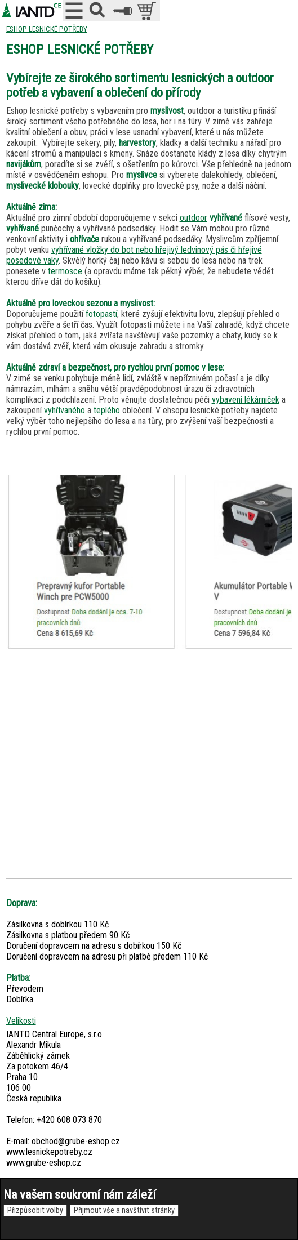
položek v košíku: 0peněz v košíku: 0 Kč (148, 10)
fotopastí (101, 314)
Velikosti (21, 1020)
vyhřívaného (64, 410)
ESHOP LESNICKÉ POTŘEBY (46, 28)
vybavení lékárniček (245, 399)
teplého (107, 410)
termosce (65, 271)
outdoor (193, 217)
